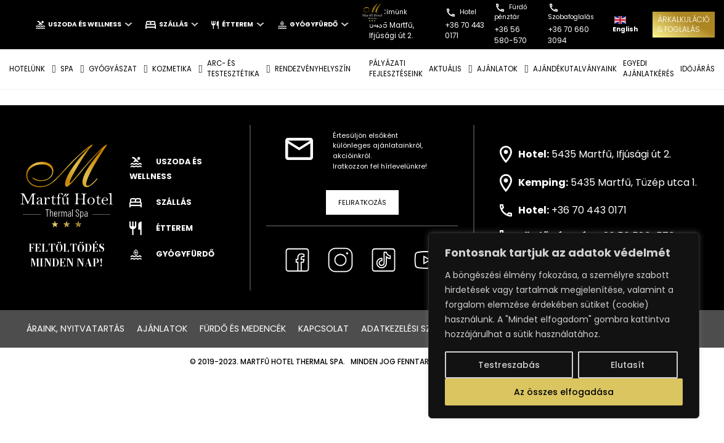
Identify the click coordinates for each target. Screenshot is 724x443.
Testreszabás (509, 365)
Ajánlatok (162, 328)
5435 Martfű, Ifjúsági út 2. (611, 153)
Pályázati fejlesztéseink (396, 68)
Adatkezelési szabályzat (417, 328)
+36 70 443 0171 (589, 210)
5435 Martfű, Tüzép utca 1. (634, 182)
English (625, 25)
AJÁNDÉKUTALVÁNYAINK (575, 69)
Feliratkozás (362, 202)
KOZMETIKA (172, 69)
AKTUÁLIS (445, 69)
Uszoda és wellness (83, 24)
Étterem (237, 24)
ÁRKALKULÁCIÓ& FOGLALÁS (683, 24)
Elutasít (628, 365)
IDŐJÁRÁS (697, 69)
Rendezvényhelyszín (313, 69)
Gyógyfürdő (313, 24)
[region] (563, 325)
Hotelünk (27, 69)
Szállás (172, 24)
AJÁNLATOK (497, 69)
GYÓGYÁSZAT (113, 69)
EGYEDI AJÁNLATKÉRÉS (648, 68)
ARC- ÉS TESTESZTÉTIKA (233, 68)
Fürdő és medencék (243, 328)
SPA (66, 69)
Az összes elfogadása (564, 392)
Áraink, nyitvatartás (75, 328)
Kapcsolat (323, 328)
